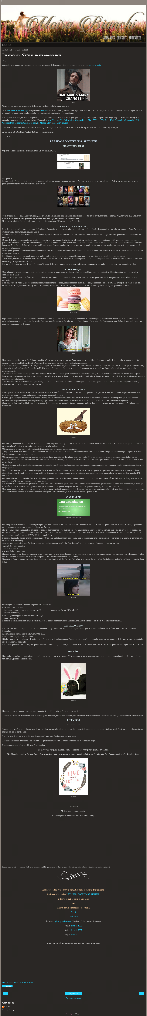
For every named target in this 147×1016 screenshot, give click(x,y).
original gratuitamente (62, 921)
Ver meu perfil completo (9, 1010)
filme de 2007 (76, 930)
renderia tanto (95, 65)
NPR (137, 120)
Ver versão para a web (73, 998)
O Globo (32, 123)
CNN (49, 123)
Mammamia (129, 120)
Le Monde (41, 123)
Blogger (77, 1014)
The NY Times (94, 120)
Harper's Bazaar (21, 123)
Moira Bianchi (8, 1007)
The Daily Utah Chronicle (112, 120)
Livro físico (73, 917)
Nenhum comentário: (27, 982)
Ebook (73, 912)
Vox (49, 120)
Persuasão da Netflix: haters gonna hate (32, 55)
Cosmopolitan (8, 123)
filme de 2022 (76, 935)
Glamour (55, 120)
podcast (44, 110)
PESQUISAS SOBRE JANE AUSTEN (82, 894)
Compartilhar (7, 986)
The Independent (67, 120)
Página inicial (73, 993)
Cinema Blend (81, 120)
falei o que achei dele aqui (17, 110)
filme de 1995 (76, 926)
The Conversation (60, 123)
